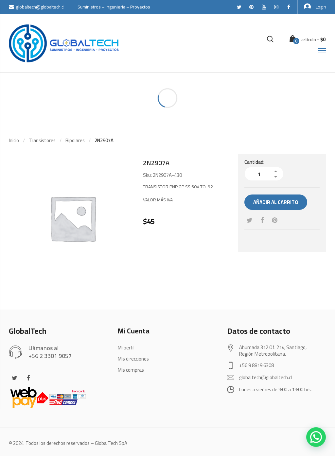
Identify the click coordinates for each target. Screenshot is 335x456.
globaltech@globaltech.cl (36, 7)
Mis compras (131, 370)
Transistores (42, 140)
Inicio (14, 140)
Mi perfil (126, 347)
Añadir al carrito (275, 202)
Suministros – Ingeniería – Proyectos (114, 7)
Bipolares (75, 140)
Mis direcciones (133, 358)
